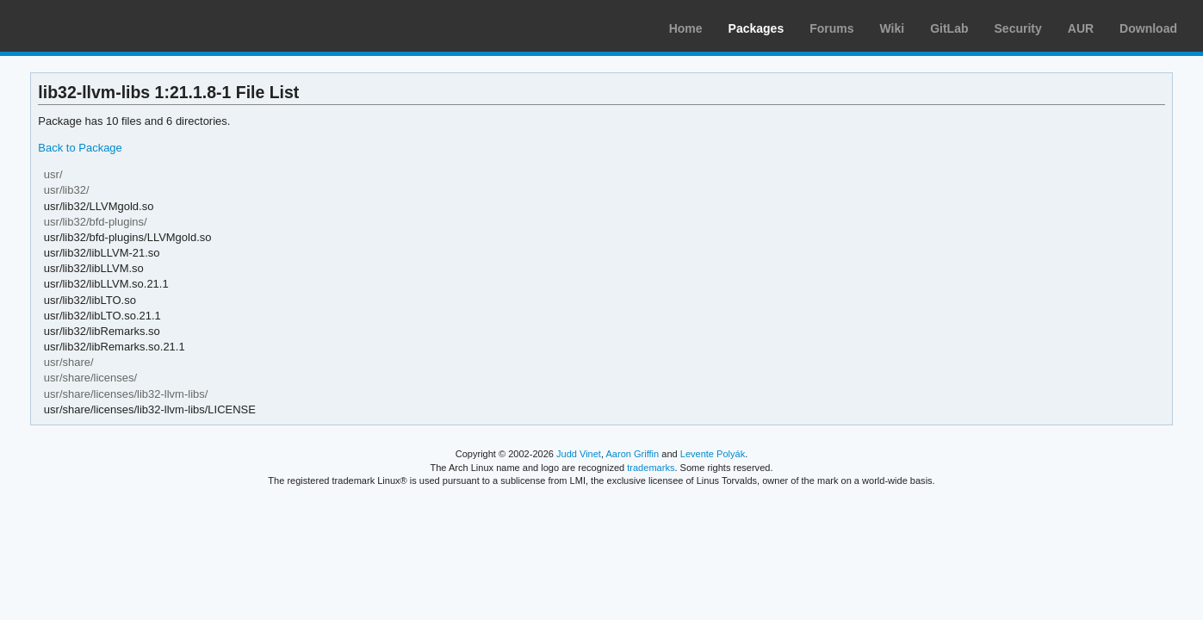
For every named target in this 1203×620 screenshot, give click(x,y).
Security (1018, 28)
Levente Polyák (712, 454)
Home (686, 28)
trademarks (650, 467)
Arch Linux (95, 26)
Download (1148, 28)
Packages (756, 28)
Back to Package (79, 147)
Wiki (892, 28)
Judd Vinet (578, 454)
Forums (831, 28)
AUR (1081, 28)
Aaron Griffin (632, 454)
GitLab (949, 28)
